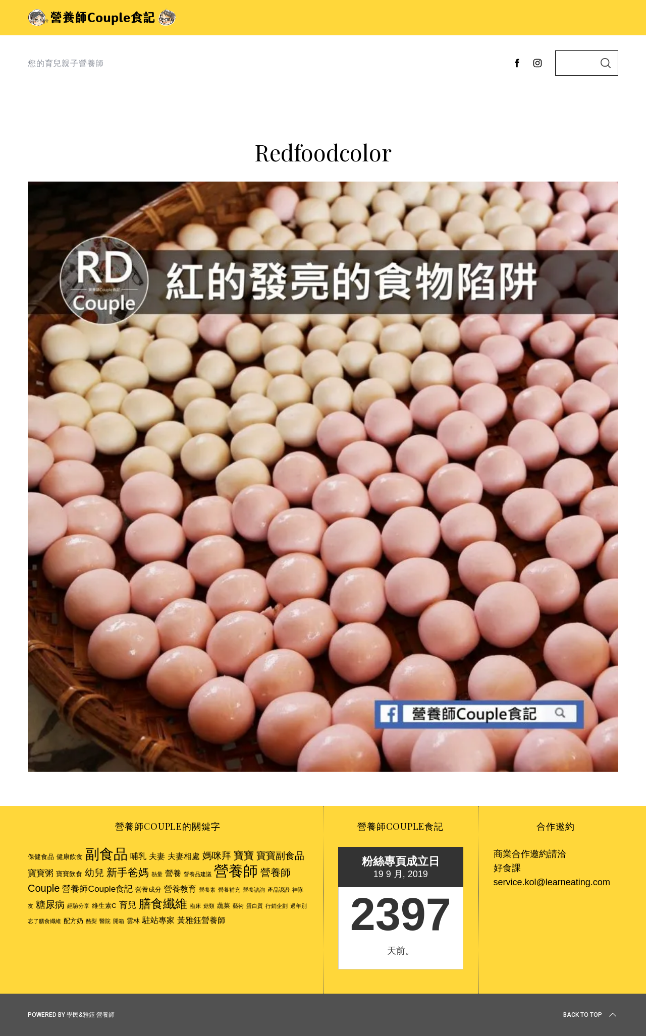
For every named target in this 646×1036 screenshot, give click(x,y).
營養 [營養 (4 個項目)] (173, 873)
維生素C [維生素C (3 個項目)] (104, 905)
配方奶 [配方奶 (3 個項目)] (73, 921)
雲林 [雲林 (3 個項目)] (133, 921)
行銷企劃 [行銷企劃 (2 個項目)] (276, 906)
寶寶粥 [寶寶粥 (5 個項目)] (40, 873)
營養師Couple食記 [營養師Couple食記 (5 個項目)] (97, 889)
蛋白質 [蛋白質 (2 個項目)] (254, 906)
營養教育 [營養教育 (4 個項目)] (180, 889)
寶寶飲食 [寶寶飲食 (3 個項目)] (69, 874)
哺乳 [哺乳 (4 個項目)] (138, 856)
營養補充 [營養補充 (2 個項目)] (229, 890)
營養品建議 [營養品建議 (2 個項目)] (197, 874)
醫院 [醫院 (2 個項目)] (105, 921)
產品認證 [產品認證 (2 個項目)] (278, 890)
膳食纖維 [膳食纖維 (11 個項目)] (163, 903)
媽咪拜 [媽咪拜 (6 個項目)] (216, 855)
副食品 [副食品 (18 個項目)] (106, 854)
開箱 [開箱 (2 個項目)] (118, 921)
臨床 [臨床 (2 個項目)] (195, 906)
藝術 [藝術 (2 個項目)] (238, 906)
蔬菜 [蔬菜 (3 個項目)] (223, 905)
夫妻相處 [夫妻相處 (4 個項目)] (184, 856)
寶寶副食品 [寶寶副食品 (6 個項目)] (280, 855)
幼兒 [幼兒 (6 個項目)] (94, 873)
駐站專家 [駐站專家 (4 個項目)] (158, 920)
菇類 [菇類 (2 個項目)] (208, 906)
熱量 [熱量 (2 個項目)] (157, 874)
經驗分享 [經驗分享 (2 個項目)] (78, 906)
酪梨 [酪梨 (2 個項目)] (91, 921)
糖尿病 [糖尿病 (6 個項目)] (50, 904)
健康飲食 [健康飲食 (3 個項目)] (70, 856)
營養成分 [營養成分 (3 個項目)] (148, 889)
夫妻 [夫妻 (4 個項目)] (157, 856)
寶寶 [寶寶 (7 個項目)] (244, 855)
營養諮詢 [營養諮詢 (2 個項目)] (254, 890)
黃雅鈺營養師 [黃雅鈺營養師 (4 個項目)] (201, 920)
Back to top (590, 1014)
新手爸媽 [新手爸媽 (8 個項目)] (127, 872)
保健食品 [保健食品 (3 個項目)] (41, 856)
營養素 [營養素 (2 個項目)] (207, 890)
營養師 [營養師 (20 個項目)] (236, 870)
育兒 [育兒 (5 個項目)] (127, 905)
